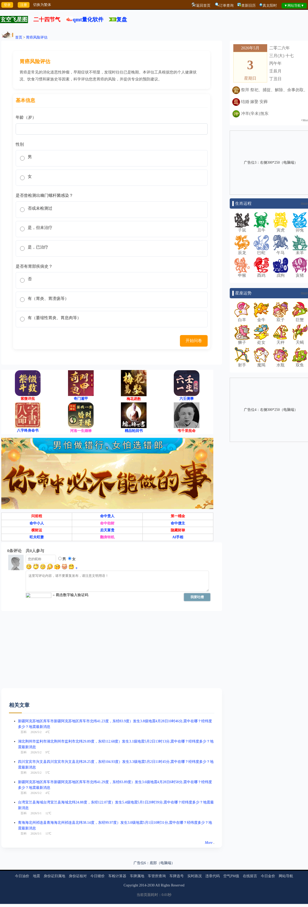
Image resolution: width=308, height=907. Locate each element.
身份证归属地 (54, 884)
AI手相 (178, 545)
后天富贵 (107, 538)
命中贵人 (107, 524)
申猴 (242, 273)
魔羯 (261, 363)
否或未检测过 (41, 211)
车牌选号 (176, 884)
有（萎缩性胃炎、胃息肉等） (55, 325)
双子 (280, 318)
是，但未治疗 (41, 231)
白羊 (242, 318)
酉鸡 (261, 273)
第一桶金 (178, 524)
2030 (151, 893)
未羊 (299, 251)
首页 (18, 37)
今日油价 (22, 884)
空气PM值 (231, 884)
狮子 (242, 340)
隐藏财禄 (178, 538)
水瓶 (280, 363)
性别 (20, 144)
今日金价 (268, 884)
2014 (142, 893)
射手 (242, 363)
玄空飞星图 (14, 19)
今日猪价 (97, 884)
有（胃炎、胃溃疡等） (49, 305)
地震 (36, 884)
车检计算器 (117, 884)
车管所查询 (157, 884)
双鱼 (299, 363)
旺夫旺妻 (37, 545)
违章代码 (212, 884)
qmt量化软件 (88, 19)
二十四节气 (46, 19)
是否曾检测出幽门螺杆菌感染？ (44, 198)
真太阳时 (270, 5)
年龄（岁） (26, 117)
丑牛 (261, 228)
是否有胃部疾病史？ (34, 271)
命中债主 (178, 531)
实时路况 (194, 884)
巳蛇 (261, 251)
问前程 (36, 524)
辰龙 (242, 251)
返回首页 (203, 5)
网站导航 (286, 884)
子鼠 (242, 228)
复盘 (121, 19)
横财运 (36, 538)
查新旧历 (248, 5)
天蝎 (299, 340)
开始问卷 (193, 349)
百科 (24, 740)
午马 (280, 251)
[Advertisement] (94, 660)
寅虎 (280, 228)
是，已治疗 (39, 251)
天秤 (280, 340)
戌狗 (280, 273)
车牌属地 (137, 884)
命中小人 (37, 531)
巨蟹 (299, 318)
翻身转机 (107, 545)
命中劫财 (107, 531)
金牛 (261, 318)
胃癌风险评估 (36, 37)
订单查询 (226, 5)
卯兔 (299, 228)
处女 (261, 340)
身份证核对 (78, 884)
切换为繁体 (42, 5)
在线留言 (250, 884)
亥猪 (299, 273)
